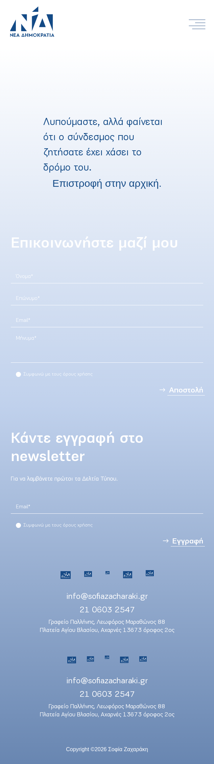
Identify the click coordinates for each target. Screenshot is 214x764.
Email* (23, 320)
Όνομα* (24, 276)
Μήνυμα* (26, 338)
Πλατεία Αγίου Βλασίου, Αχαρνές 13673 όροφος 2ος (107, 630)
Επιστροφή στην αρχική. (107, 183)
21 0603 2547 (107, 610)
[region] (107, 349)
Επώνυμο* (28, 298)
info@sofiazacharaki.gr (107, 596)
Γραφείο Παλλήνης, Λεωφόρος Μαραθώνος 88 (107, 622)
